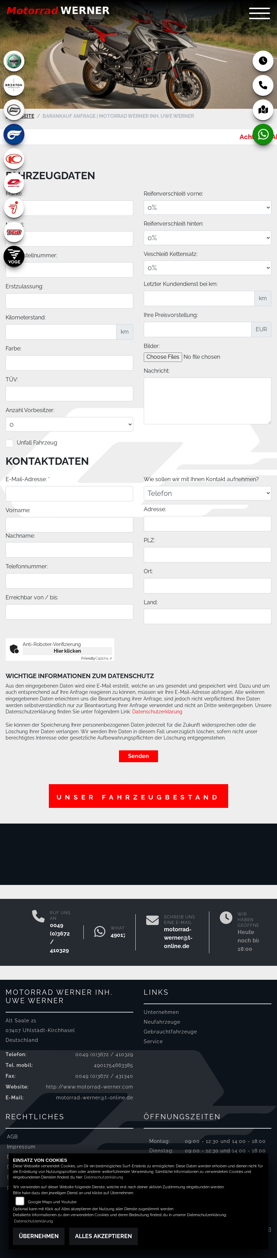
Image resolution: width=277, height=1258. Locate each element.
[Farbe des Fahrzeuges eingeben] (69, 365)
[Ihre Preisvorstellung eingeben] (198, 331)
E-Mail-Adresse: (28, 539)
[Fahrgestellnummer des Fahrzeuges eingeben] (69, 272)
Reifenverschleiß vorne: (173, 195)
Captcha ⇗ (96, 658)
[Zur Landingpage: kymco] (13, 158)
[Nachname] (69, 610)
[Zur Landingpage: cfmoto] (13, 109)
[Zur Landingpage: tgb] (13, 231)
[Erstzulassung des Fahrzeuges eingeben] (69, 303)
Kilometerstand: (26, 319)
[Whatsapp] (99, 932)
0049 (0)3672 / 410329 (104, 1054)
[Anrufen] (38, 932)
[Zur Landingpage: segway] (13, 207)
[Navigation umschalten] (259, 13)
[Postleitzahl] (207, 614)
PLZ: (149, 600)
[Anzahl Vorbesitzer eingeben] (69, 426)
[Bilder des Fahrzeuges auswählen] (203, 359)
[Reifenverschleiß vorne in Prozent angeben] (207, 210)
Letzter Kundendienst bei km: (181, 286)
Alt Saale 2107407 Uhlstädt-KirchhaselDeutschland (40, 1030)
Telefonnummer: (27, 626)
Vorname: (18, 570)
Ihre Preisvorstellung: (171, 317)
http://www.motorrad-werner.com (89, 1087)
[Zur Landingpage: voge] (13, 256)
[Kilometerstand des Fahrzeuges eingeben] (61, 334)
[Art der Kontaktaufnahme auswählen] (207, 553)
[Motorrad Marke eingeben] (69, 210)
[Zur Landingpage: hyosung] (13, 134)
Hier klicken (67, 651)
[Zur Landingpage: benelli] (13, 61)
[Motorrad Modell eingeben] (69, 241)
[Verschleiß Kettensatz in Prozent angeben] (207, 270)
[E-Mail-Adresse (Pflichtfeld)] (69, 553)
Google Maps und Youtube (52, 1202)
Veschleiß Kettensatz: (170, 256)
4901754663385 (113, 1065)
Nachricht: (157, 373)
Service (153, 1041)
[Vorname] (69, 584)
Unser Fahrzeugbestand (138, 797)
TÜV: (12, 381)
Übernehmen (39, 1236)
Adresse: (155, 569)
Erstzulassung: (24, 289)
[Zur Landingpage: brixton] (13, 85)
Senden (138, 756)
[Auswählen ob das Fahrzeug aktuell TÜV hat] (69, 396)
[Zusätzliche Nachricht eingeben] (207, 403)
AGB (12, 1136)
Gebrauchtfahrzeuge (170, 1032)
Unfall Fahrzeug (37, 445)
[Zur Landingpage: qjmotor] (13, 183)
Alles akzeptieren (103, 1236)
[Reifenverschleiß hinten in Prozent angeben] (207, 240)
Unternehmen (161, 1012)
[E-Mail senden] (152, 932)
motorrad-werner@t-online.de (178, 937)
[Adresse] (207, 584)
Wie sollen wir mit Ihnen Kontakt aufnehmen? (201, 539)
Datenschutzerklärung (157, 711)
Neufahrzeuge (162, 1022)
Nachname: (20, 595)
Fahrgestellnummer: (31, 258)
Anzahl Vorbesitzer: (30, 412)
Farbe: (13, 350)
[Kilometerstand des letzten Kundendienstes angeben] (199, 300)
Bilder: (152, 348)
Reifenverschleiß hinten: (173, 226)
